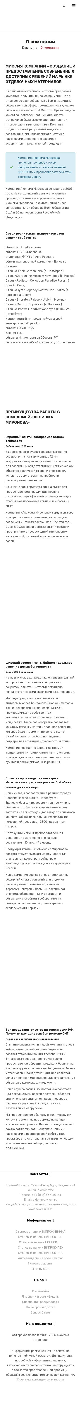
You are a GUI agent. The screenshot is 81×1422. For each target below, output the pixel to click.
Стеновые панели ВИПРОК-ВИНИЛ (40, 1231)
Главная (28, 47)
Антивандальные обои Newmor (40, 1258)
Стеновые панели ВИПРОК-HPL (40, 1253)
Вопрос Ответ (40, 1312)
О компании (40, 1291)
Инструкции (40, 1269)
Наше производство (40, 1307)
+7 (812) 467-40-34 (47, 1195)
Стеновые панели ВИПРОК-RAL (40, 1237)
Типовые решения (41, 1263)
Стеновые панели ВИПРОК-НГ (40, 1242)
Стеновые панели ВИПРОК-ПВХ (40, 1247)
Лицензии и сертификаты (40, 1296)
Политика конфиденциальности (40, 1379)
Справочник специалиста (40, 1302)
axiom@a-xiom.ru (45, 1199)
